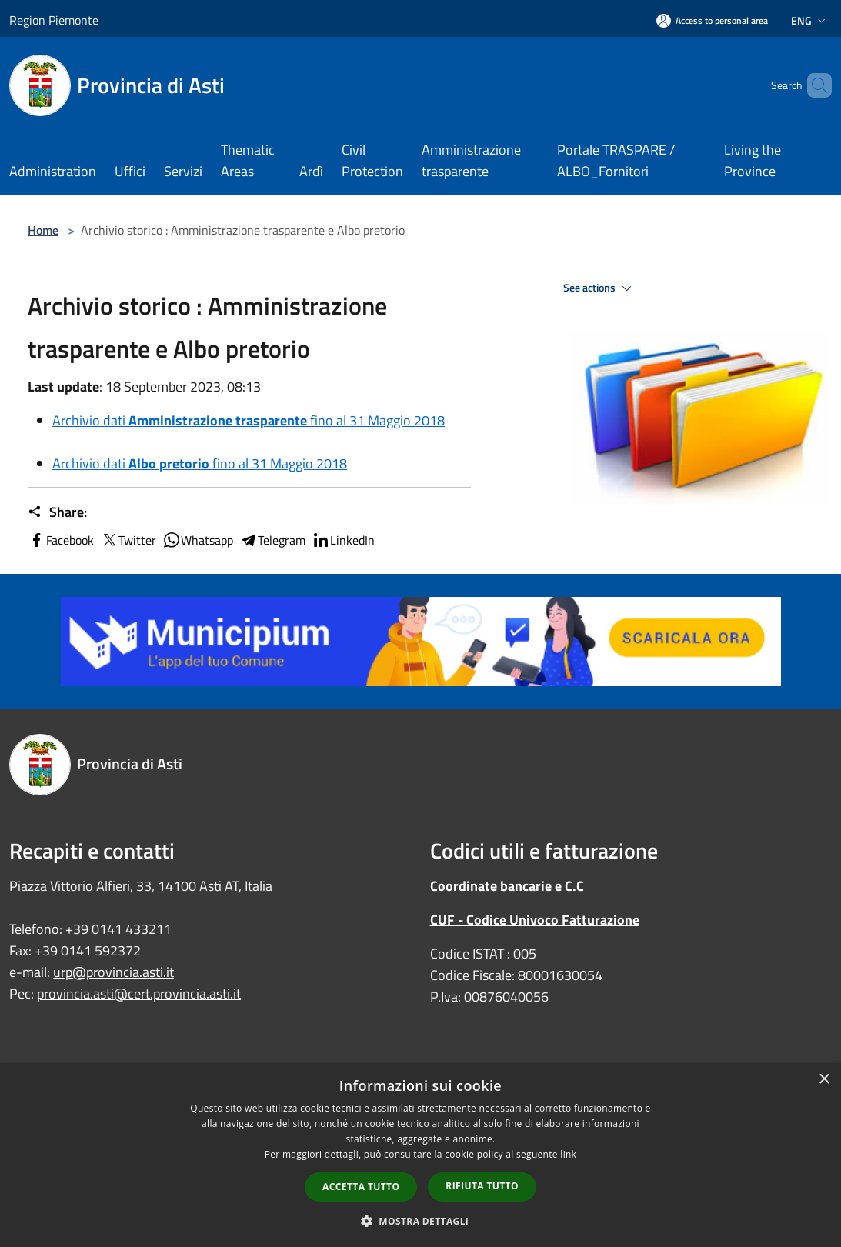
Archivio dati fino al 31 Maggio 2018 (248, 420)
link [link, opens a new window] (568, 1154)
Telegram (272, 540)
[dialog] (420, 1155)
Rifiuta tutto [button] (482, 1185)
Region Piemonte (53, 20)
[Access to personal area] (712, 20)
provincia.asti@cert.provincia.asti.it (139, 993)
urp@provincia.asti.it (113, 972)
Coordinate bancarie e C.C (507, 885)
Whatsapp (197, 540)
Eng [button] (810, 20)
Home (43, 230)
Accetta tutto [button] (360, 1186)
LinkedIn (343, 540)
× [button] (823, 1079)
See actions (599, 288)
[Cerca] (813, 85)
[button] (420, 1221)
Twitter (128, 540)
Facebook (61, 540)
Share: (57, 512)
